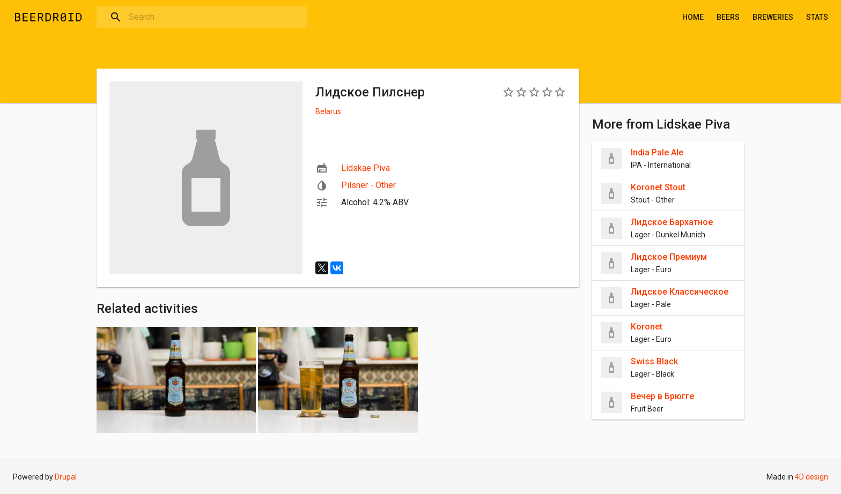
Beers (728, 17)
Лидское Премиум (669, 257)
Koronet (646, 326)
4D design (811, 477)
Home (693, 17)
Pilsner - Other (368, 185)
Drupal (66, 477)
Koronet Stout (658, 187)
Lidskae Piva (365, 168)
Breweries (773, 17)
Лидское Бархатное (672, 222)
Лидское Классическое (679, 292)
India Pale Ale (657, 152)
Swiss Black (654, 361)
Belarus (328, 111)
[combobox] (202, 17)
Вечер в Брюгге (662, 396)
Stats (817, 17)
